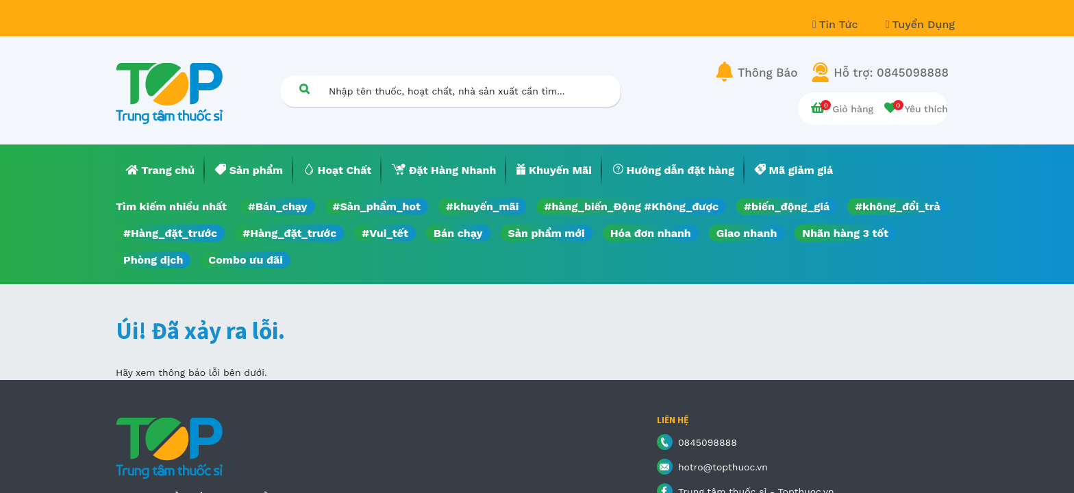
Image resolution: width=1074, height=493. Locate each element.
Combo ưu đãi (245, 259)
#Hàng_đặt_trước (170, 233)
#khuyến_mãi (482, 206)
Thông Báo (767, 72)
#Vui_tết (385, 233)
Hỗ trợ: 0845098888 (891, 72)
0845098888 (707, 442)
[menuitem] (160, 170)
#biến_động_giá (786, 206)
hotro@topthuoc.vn (723, 467)
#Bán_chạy (278, 206)
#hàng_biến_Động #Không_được (631, 206)
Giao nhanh (746, 233)
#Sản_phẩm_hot (377, 206)
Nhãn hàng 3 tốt (845, 233)
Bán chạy (458, 233)
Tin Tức (837, 24)
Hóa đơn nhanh (650, 233)
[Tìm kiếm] (304, 88)
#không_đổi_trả (897, 206)
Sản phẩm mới (546, 233)
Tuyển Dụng (920, 24)
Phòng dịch (153, 259)
